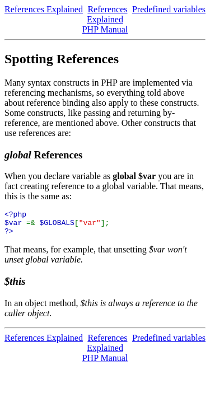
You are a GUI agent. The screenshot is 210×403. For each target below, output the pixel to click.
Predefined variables (169, 9)
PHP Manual (105, 29)
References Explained (43, 9)
